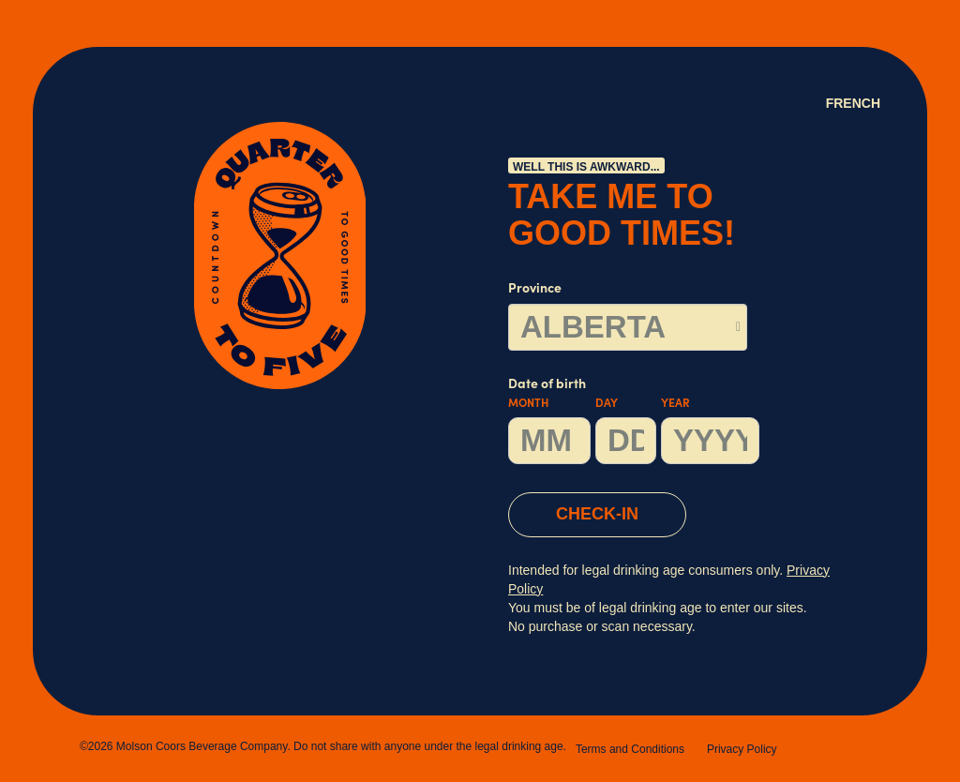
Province (535, 289)
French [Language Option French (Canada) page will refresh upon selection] (853, 103)
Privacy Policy (742, 749)
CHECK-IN (597, 513)
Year (675, 404)
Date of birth (633, 421)
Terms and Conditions (630, 749)
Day (606, 404)
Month (528, 404)
